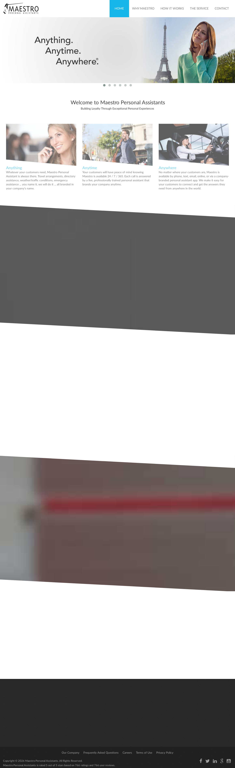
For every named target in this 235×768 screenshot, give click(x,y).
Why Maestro (143, 8)
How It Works (172, 8)
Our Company (70, 752)
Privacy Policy (164, 752)
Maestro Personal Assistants (41, 761)
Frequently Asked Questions (101, 752)
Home (119, 8)
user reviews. (107, 765)
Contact (222, 8)
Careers (127, 752)
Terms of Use (144, 752)
